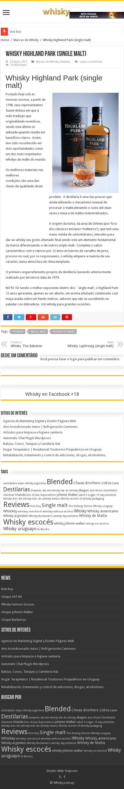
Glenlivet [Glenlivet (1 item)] (8, 495)
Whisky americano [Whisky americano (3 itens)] (102, 511)
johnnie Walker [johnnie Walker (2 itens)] (67, 495)
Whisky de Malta (64, 331)
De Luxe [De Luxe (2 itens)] (113, 483)
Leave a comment (91, 61)
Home (5, 40)
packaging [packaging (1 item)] (98, 498)
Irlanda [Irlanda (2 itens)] (20, 495)
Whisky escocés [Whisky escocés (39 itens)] (28, 522)
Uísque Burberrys (13, 620)
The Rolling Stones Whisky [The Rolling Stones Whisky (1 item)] (85, 506)
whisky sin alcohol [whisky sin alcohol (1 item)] (97, 523)
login (73, 359)
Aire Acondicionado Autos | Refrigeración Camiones (40, 427)
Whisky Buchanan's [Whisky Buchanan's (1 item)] (41, 516)
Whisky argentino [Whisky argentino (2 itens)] (15, 516)
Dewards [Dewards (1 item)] (36, 490)
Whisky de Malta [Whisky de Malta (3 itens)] (93, 515)
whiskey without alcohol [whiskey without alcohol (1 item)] (58, 511)
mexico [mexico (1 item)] (56, 498)
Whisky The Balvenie (36, 344)
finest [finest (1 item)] (99, 490)
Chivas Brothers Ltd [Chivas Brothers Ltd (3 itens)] (90, 483)
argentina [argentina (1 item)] (40, 483)
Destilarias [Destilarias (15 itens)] (16, 489)
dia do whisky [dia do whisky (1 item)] (69, 490)
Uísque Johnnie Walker (17, 612)
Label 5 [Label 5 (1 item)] (83, 495)
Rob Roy (16, 31)
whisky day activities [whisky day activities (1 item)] (65, 516)
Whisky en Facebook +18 (52, 394)
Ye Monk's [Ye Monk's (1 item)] (43, 529)
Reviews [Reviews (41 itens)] (16, 504)
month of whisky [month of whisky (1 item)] (80, 498)
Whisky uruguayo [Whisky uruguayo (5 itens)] (19, 528)
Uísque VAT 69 (11, 596)
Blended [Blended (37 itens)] (60, 482)
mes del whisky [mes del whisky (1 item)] (21, 498)
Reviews (65, 61)
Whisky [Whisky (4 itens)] (80, 511)
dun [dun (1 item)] (92, 490)
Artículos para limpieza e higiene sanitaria (32, 432)
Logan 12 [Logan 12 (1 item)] (93, 495)
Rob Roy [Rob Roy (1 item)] (35, 506)
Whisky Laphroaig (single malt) (88, 344)
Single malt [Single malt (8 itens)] (55, 505)
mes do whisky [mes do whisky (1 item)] (41, 498)
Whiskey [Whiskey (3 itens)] (10, 511)
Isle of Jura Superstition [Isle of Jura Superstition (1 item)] (41, 495)
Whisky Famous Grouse (17, 604)
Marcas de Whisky (26, 40)
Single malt (38, 331)
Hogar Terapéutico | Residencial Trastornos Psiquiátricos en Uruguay (52, 449)
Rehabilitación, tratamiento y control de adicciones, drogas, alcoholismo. (54, 455)
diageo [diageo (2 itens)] (84, 490)
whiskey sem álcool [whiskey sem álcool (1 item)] (30, 511)
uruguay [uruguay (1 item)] (107, 506)
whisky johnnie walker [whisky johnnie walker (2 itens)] (69, 523)
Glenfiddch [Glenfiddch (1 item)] (110, 490)
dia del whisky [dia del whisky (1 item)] (51, 490)
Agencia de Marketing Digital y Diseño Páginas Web (39, 421)
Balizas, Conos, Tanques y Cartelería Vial (31, 444)
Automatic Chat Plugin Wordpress (27, 438)
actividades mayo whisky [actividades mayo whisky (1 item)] (18, 483)
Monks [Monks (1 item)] (65, 498)
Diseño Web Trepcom (62, 771)
